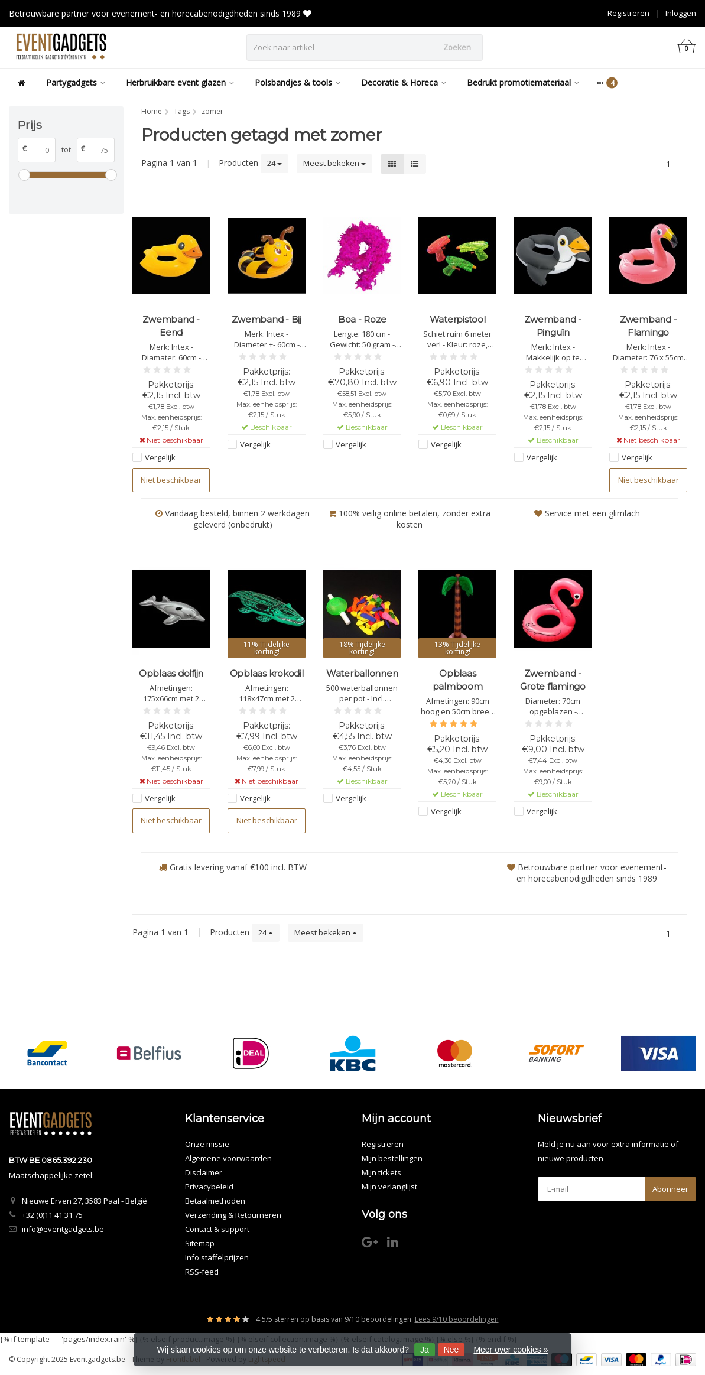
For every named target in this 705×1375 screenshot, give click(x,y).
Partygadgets (75, 82)
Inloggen (680, 13)
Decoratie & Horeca (403, 82)
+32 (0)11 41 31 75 (52, 1215)
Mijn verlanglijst (389, 1186)
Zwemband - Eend (171, 326)
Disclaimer (203, 1172)
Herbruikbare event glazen (180, 82)
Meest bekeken (334, 163)
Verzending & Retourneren (233, 1215)
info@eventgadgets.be (63, 1229)
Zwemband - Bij (266, 319)
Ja (424, 1349)
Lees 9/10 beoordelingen (457, 1319)
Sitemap (200, 1243)
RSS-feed (202, 1271)
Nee (451, 1349)
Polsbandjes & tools (297, 82)
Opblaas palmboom (458, 680)
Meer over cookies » (510, 1349)
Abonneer (670, 1189)
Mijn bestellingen (392, 1158)
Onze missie (207, 1144)
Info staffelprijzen (217, 1257)
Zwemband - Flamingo (648, 326)
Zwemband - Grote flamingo (553, 680)
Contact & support (217, 1229)
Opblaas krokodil (267, 673)
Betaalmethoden (215, 1200)
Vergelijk (160, 457)
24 (274, 163)
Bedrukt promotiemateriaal (523, 82)
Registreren (628, 13)
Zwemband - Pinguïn (552, 326)
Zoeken (457, 47)
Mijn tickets (381, 1172)
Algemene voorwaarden (228, 1158)
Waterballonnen (362, 673)
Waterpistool (458, 319)
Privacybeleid (209, 1186)
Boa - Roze (362, 319)
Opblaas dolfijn (171, 673)
